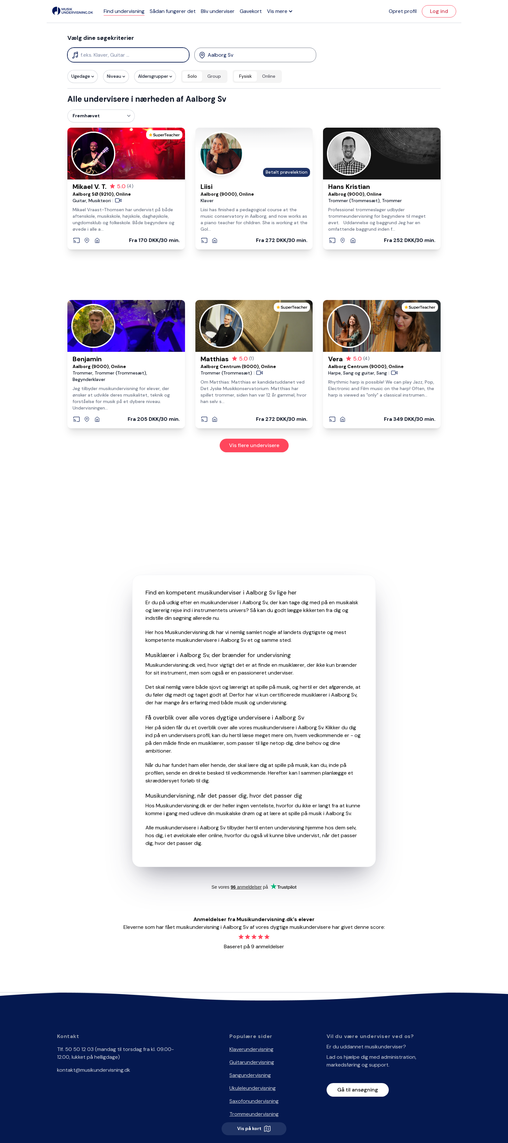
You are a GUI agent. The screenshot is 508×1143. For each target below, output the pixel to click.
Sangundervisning (250, 1075)
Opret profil (403, 11)
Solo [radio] (192, 76)
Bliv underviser (218, 11)
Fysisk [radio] (245, 76)
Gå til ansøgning (357, 1089)
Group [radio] (214, 76)
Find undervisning (124, 11)
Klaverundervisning (251, 1049)
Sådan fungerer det (173, 11)
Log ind (439, 11)
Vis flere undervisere (254, 445)
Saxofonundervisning (254, 1101)
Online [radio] (268, 76)
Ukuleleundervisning (252, 1088)
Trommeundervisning (254, 1114)
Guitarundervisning (251, 1062)
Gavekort (251, 11)
